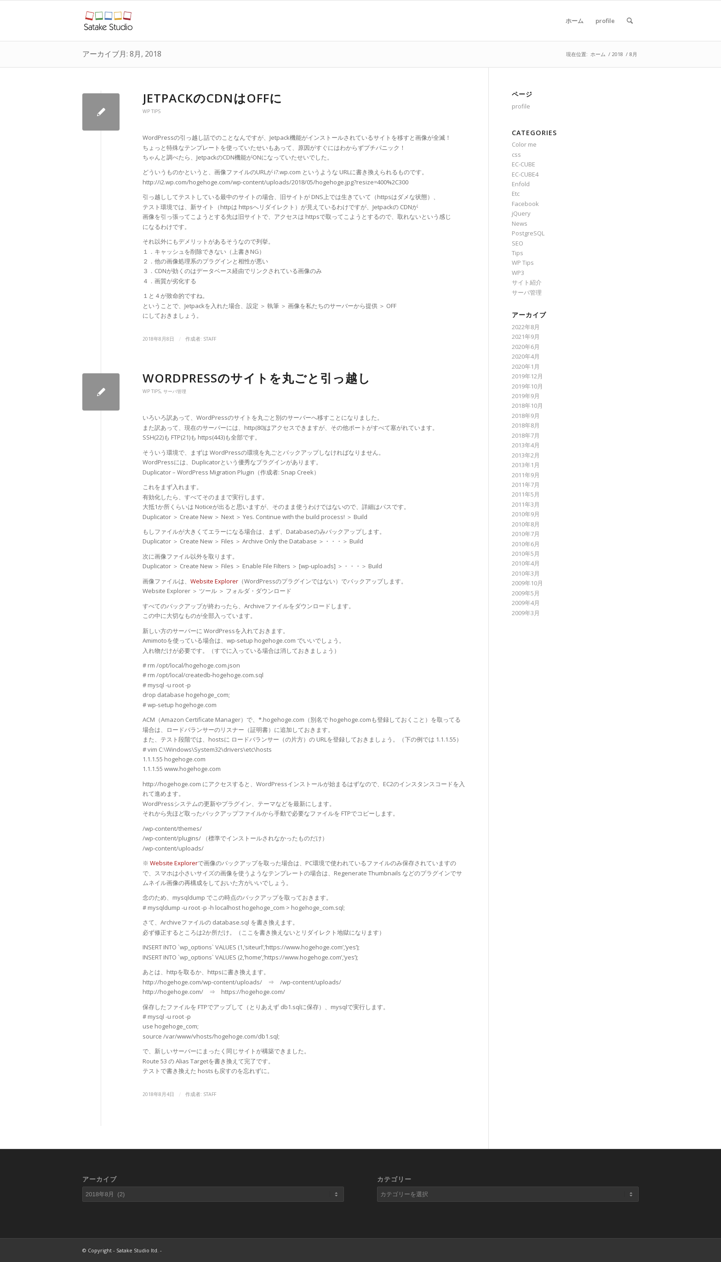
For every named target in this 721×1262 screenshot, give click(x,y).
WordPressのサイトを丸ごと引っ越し (257, 378)
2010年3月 (526, 573)
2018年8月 (526, 425)
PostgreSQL (528, 233)
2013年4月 (526, 445)
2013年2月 (526, 455)
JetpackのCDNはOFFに (212, 98)
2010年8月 (526, 524)
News (519, 223)
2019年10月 (527, 386)
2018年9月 (526, 415)
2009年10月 (527, 583)
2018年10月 (527, 405)
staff (209, 339)
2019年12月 (527, 376)
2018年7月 (526, 435)
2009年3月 (526, 613)
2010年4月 (526, 563)
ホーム (575, 21)
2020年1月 (526, 366)
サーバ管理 (174, 391)
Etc (516, 193)
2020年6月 (526, 347)
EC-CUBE (523, 164)
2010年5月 (526, 553)
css (516, 154)
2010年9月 (526, 514)
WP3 (518, 272)
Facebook (525, 204)
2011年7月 (526, 484)
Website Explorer (214, 581)
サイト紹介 (527, 282)
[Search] (630, 20)
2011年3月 (526, 504)
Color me (524, 144)
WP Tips (151, 111)
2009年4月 (526, 603)
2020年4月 (526, 356)
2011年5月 (526, 494)
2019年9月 (526, 396)
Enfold (521, 184)
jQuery (521, 213)
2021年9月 (526, 336)
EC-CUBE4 (525, 174)
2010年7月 (526, 534)
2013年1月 (526, 465)
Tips (517, 253)
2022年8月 (526, 327)
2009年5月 (526, 593)
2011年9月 (526, 475)
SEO (517, 243)
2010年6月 (526, 544)
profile (605, 21)
